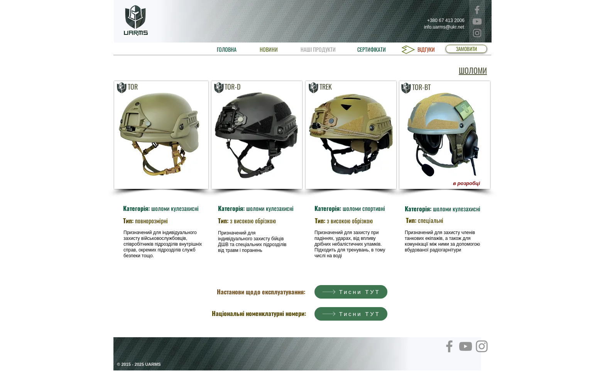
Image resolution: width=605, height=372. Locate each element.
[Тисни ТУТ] (350, 292)
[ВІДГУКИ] (426, 49)
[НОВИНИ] (269, 49)
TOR (133, 87)
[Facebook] (477, 9)
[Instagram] (477, 33)
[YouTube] (477, 21)
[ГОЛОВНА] (226, 49)
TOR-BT (421, 87)
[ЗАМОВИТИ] (466, 49)
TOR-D (232, 87)
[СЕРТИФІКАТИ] (371, 49)
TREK (325, 87)
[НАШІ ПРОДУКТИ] (318, 49)
